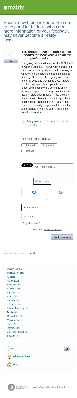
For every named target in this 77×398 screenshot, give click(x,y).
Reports (11, 328)
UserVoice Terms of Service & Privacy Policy (50, 387)
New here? (47, 229)
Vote (11, 61)
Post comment (62, 237)
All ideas (11, 277)
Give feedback (21, 356)
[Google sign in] (60, 192)
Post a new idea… (16, 273)
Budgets (11, 300)
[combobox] (36, 348)
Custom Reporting (15, 308)
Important (50, 145)
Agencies (11, 292)
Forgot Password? (31, 223)
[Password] (47, 216)
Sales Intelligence (15, 332)
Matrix (10, 268)
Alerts (10, 296)
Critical (32, 151)
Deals (18, 268)
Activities (11, 288)
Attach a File (43, 181)
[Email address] (47, 208)
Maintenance (13, 320)
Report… (33, 125)
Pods (9, 324)
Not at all (31, 145)
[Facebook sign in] (34, 192)
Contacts (11, 304)
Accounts (11, 284)
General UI (12, 316)
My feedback (13, 281)
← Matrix (8, 40)
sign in (33, 253)
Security (11, 336)
